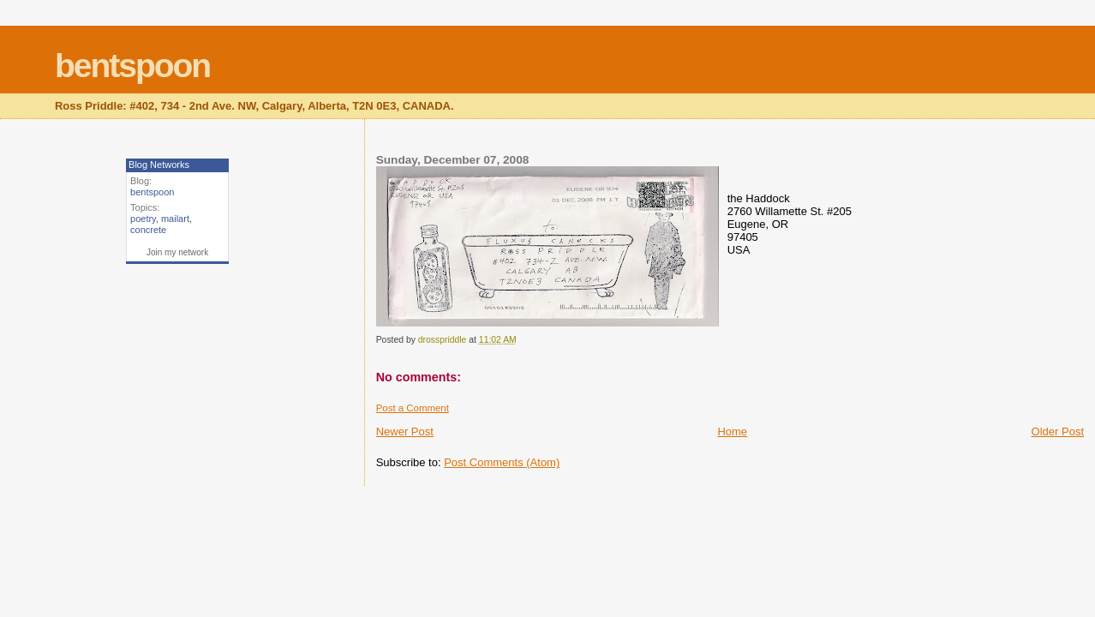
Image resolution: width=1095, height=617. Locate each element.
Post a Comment (412, 408)
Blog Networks (159, 164)
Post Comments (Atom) (501, 462)
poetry (143, 218)
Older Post (1058, 431)
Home (732, 431)
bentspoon (132, 65)
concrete (148, 230)
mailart (175, 218)
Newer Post (405, 431)
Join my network (177, 252)
